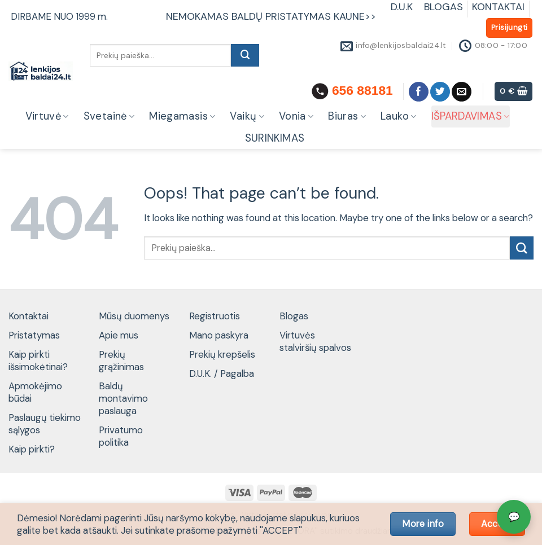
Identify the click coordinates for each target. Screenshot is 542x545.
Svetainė (109, 116)
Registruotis (214, 316)
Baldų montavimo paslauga (123, 398)
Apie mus (118, 335)
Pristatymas (34, 335)
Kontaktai (28, 316)
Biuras (347, 116)
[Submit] (245, 55)
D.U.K (403, 7)
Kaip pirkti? (31, 449)
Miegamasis (182, 116)
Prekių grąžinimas (121, 360)
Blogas (293, 316)
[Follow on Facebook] (419, 92)
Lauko (398, 116)
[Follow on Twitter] (440, 92)
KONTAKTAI (498, 7)
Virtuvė (47, 116)
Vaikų (247, 116)
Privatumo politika (121, 436)
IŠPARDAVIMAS (470, 116)
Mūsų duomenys (134, 316)
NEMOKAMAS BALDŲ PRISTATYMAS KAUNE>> (271, 16)
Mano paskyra (218, 335)
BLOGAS (443, 7)
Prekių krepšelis (222, 354)
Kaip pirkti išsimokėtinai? (38, 360)
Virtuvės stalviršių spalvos (315, 341)
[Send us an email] (461, 92)
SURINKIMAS (275, 138)
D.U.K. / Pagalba (221, 373)
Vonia (296, 116)
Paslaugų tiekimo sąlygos (44, 423)
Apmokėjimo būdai (35, 392)
